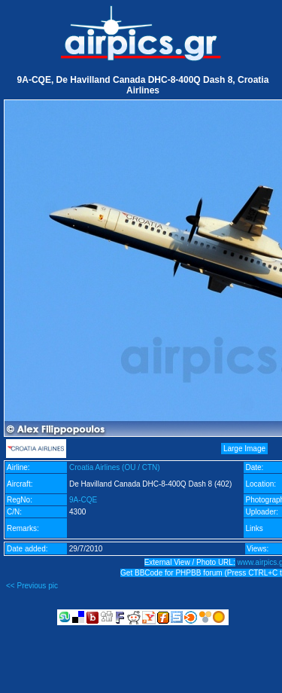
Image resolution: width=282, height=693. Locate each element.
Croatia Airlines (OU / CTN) (114, 467)
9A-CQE (83, 500)
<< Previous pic (32, 586)
